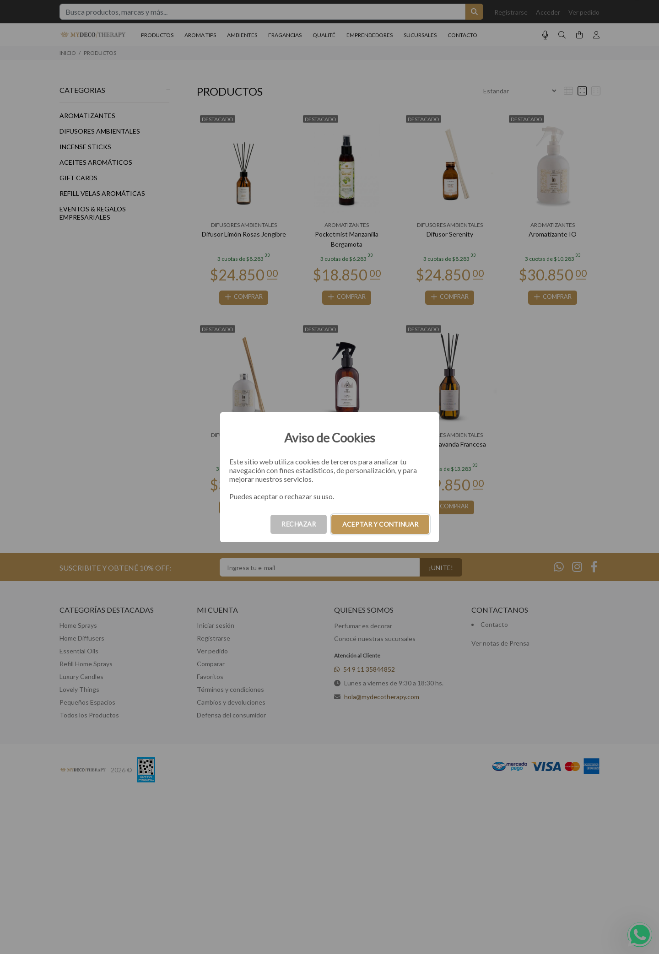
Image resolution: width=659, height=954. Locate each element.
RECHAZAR (298, 524)
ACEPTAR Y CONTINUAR (380, 524)
